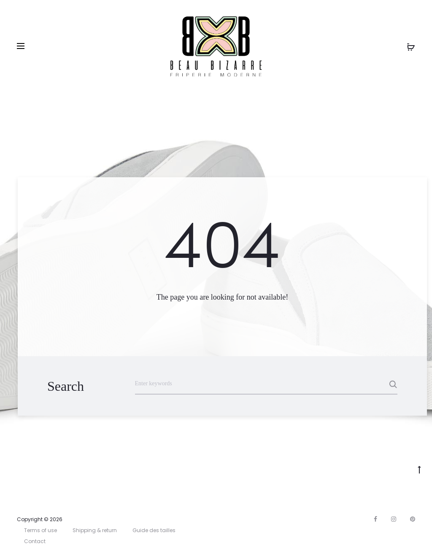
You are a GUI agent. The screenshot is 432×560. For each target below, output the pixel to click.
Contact (35, 541)
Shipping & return (95, 530)
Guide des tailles (154, 530)
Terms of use (40, 530)
